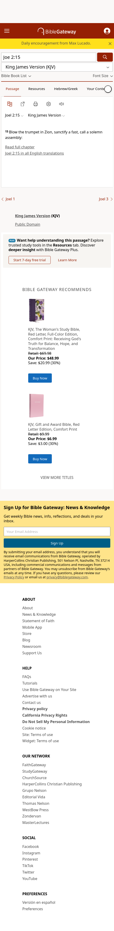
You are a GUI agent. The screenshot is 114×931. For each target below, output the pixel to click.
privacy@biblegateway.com (67, 577)
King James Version (32, 215)
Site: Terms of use (37, 734)
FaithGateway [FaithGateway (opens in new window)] (34, 764)
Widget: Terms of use (40, 740)
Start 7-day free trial (29, 260)
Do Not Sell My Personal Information (56, 721)
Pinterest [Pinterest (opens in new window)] (30, 859)
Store (27, 633)
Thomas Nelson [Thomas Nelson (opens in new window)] (35, 803)
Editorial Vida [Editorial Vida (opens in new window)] (33, 796)
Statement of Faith (38, 620)
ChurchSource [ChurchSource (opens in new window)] (34, 777)
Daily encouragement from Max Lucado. (56, 43)
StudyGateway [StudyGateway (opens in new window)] (34, 771)
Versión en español (38, 902)
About (27, 607)
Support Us (32, 652)
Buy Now (40, 378)
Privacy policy (35, 708)
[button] (107, 31)
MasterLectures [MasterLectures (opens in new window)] (35, 822)
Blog (26, 640)
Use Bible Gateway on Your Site (49, 689)
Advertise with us (37, 696)
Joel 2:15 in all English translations (34, 153)
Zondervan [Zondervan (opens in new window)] (31, 816)
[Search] (105, 57)
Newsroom (31, 646)
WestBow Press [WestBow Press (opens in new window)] (35, 809)
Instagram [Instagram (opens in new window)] (31, 853)
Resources (36, 88)
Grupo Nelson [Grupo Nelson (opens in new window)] (34, 790)
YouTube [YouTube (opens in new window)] (29, 878)
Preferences (32, 908)
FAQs (26, 676)
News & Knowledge (39, 614)
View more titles (56, 477)
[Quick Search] (48, 57)
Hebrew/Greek (66, 88)
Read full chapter (20, 147)
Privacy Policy (14, 577)
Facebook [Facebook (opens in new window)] (30, 846)
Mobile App (32, 627)
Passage (12, 88)
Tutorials (29, 683)
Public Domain (27, 224)
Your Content (97, 88)
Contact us (31, 702)
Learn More (67, 260)
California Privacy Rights (45, 715)
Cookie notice (34, 728)
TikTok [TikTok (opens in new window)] (28, 865)
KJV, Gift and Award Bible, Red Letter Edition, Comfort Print (54, 427)
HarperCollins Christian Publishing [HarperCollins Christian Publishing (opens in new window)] (52, 784)
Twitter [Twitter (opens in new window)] (28, 872)
